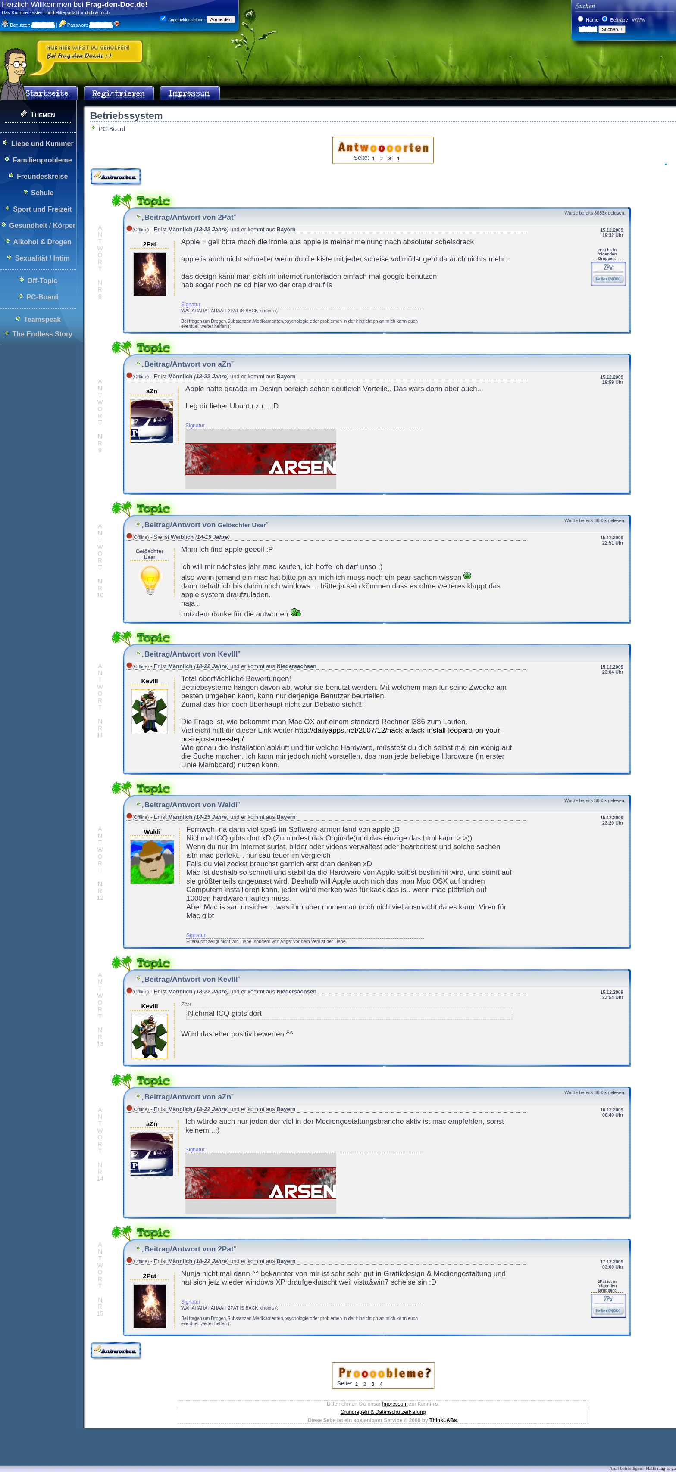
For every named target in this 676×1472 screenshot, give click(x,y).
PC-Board (42, 297)
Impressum (394, 1404)
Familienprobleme (42, 160)
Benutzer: (16, 25)
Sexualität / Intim (42, 258)
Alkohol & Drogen (42, 242)
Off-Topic (42, 280)
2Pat (149, 244)
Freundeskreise (42, 176)
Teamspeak (42, 319)
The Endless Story (42, 334)
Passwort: (73, 25)
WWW (638, 19)
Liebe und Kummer (42, 143)
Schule (42, 192)
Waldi (152, 831)
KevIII (149, 681)
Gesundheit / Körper (42, 225)
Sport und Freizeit (42, 209)
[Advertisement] (157, 1452)
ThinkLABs (443, 1420)
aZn (151, 391)
